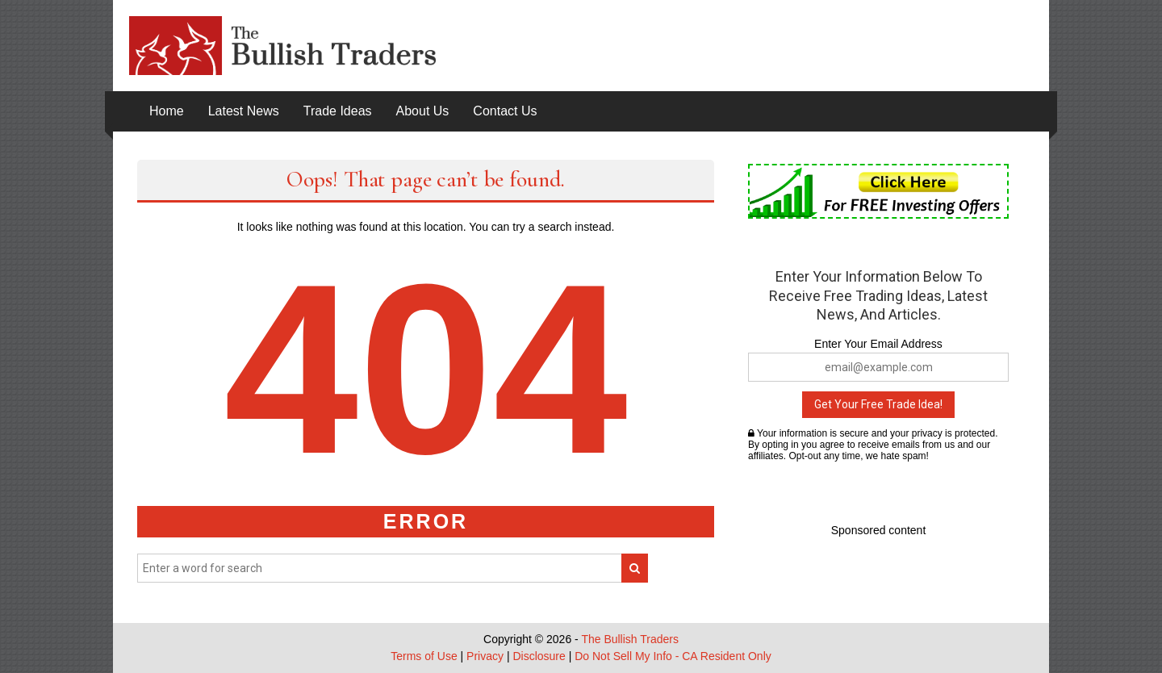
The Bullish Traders (630, 639)
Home (166, 111)
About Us (422, 111)
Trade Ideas (337, 111)
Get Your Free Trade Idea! (878, 404)
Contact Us (505, 111)
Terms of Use (424, 656)
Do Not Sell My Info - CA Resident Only (673, 656)
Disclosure (538, 656)
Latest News (243, 111)
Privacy (485, 656)
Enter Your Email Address (878, 343)
